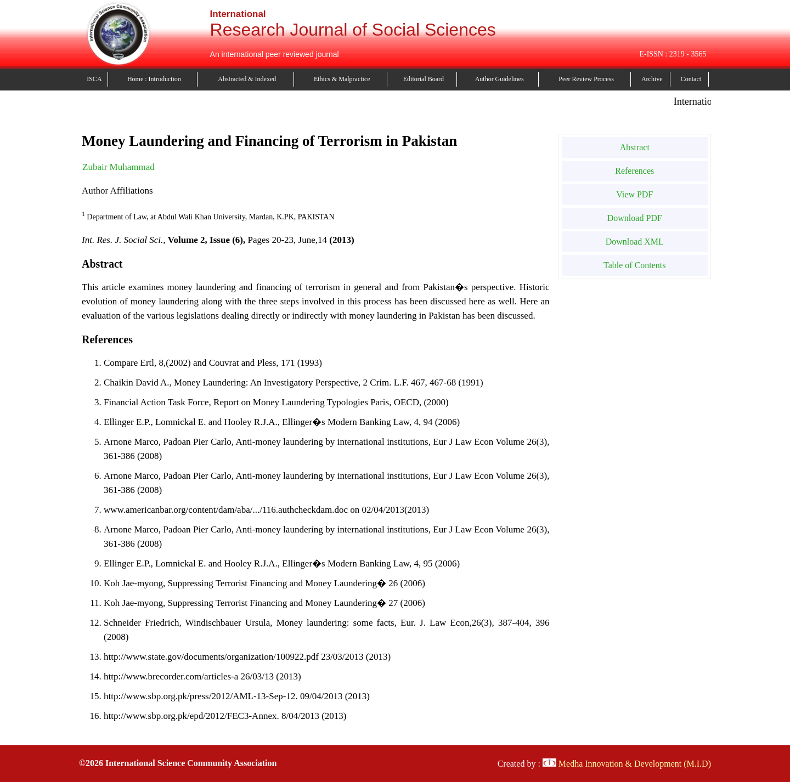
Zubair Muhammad (118, 167)
